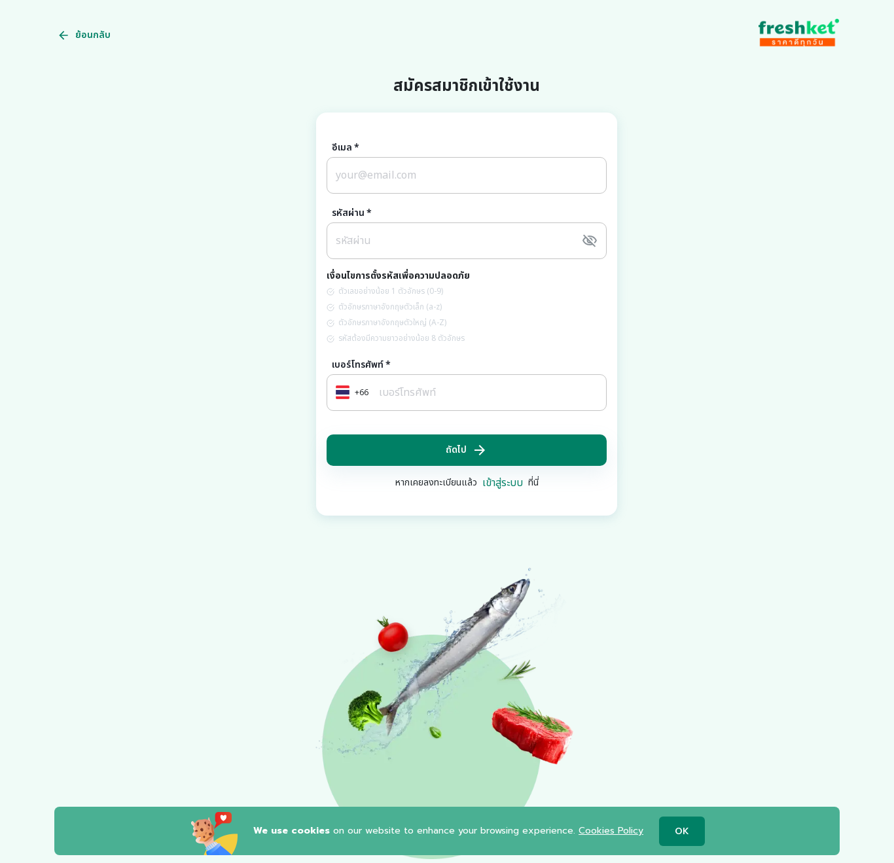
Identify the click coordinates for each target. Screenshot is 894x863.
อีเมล (345, 147)
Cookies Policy (611, 830)
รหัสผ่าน (352, 213)
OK (682, 831)
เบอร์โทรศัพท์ (361, 365)
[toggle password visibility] (589, 240)
